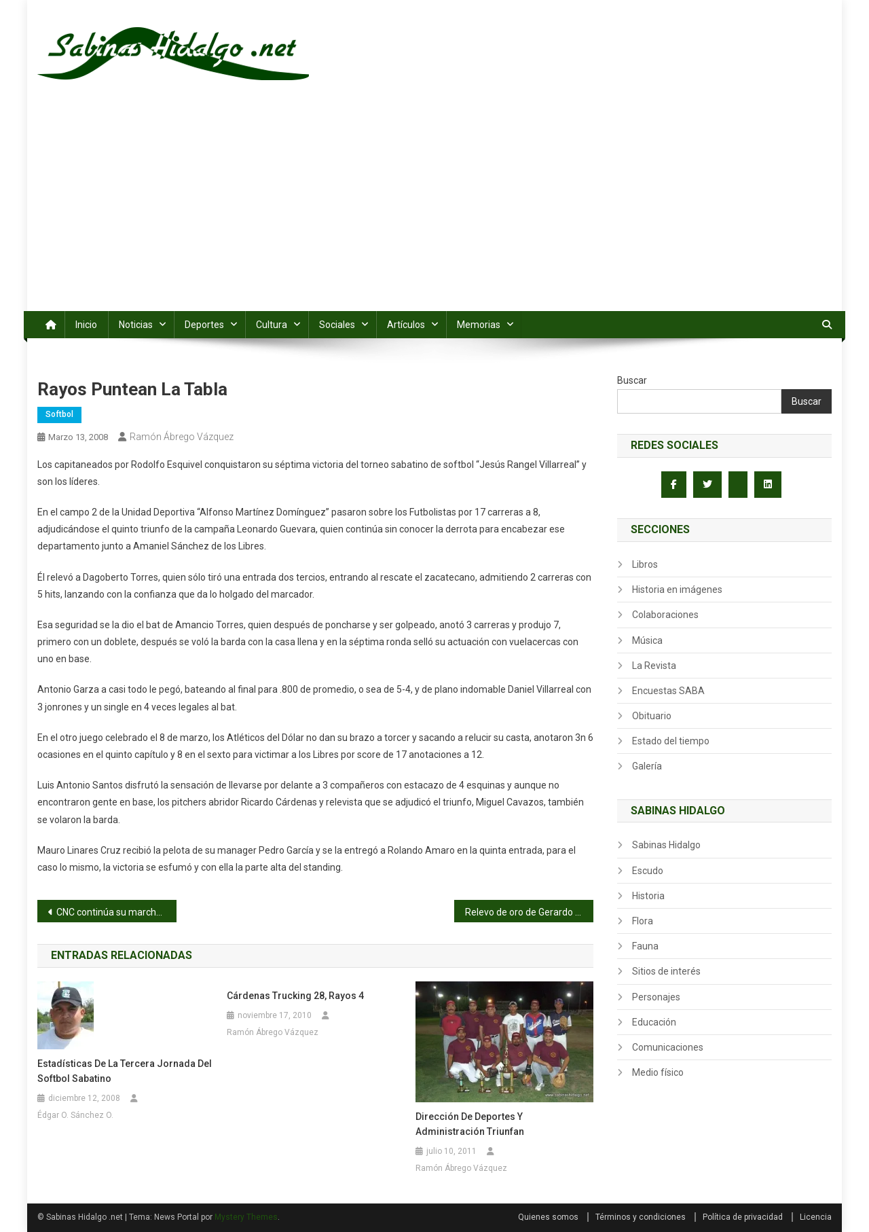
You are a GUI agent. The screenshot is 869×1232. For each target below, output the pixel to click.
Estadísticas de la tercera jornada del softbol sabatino (124, 1071)
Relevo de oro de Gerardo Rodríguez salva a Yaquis (529, 912)
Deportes (204, 324)
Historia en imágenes (677, 589)
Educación (654, 1022)
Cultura (271, 324)
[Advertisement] (434, 209)
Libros (645, 564)
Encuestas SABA (668, 690)
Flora (642, 921)
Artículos (406, 324)
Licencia (816, 1217)
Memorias (478, 324)
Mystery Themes (246, 1217)
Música (647, 640)
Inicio (86, 324)
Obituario (651, 715)
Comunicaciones (667, 1047)
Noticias (136, 324)
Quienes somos (548, 1217)
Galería (647, 766)
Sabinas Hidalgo (666, 844)
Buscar (632, 380)
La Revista (654, 665)
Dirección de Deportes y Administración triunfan (469, 1124)
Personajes (656, 997)
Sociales (337, 324)
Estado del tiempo (670, 741)
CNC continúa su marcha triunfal (116, 912)
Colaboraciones (665, 614)
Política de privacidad (743, 1217)
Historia (648, 895)
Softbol (59, 414)
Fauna (645, 946)
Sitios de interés (666, 971)
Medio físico (658, 1072)
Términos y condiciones (640, 1217)
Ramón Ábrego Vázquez (182, 436)
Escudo (647, 870)
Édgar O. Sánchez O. (75, 1115)
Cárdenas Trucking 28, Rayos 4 (295, 995)
